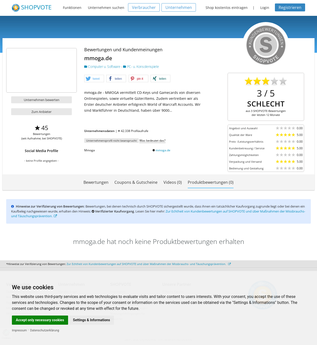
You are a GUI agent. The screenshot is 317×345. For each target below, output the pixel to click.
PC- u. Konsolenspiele (141, 66)
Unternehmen (178, 7)
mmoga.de (163, 150)
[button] (94, 78)
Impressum (19, 330)
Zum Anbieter (41, 111)
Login (264, 7)
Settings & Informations (91, 320)
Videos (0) (172, 182)
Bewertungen (95, 182)
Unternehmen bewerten (41, 100)
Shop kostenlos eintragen (227, 7)
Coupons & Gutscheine (136, 182)
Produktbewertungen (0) (211, 182)
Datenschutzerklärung (44, 330)
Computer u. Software (102, 66)
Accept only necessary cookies (40, 320)
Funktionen (72, 7)
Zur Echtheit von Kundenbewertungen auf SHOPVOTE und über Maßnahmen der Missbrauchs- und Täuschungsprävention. (149, 264)
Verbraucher (144, 7)
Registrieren (290, 7)
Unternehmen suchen (106, 7)
